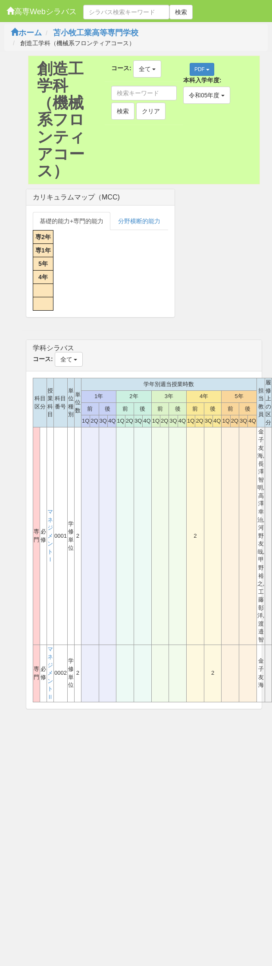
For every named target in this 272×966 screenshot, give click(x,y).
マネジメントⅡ (50, 673)
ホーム (26, 32)
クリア (151, 111)
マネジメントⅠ (50, 535)
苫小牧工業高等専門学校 (95, 32)
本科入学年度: (202, 80)
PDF (201, 69)
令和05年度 (207, 95)
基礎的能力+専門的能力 (71, 221)
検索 (181, 12)
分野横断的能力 (139, 221)
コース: (121, 68)
